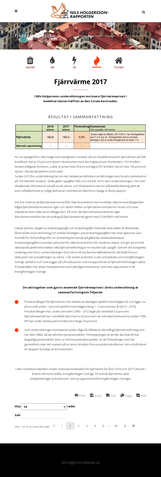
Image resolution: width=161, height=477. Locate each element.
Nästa (125, 426)
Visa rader (45, 406)
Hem (82, 36)
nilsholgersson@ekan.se (80, 462)
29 (116, 426)
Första (54, 426)
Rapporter (95, 36)
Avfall (30, 67)
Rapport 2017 (114, 36)
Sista (133, 426)
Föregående (62, 426)
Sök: (40, 415)
